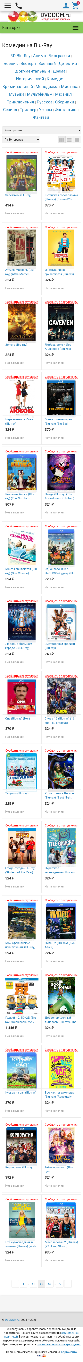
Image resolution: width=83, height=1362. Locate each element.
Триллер (28, 109)
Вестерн (28, 63)
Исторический (30, 78)
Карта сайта (69, 1352)
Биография (59, 55)
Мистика (69, 86)
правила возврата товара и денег (59, 1344)
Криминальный (17, 86)
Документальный (32, 71)
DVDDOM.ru (12, 1319)
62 (41, 1283)
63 (49, 1283)
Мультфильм (40, 94)
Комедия (56, 78)
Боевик (11, 63)
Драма (59, 71)
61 (33, 1283)
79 (59, 1283)
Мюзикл (63, 94)
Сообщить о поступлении (21, 152)
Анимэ (39, 55)
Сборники (64, 102)
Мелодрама (47, 86)
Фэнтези (41, 117)
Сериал (10, 109)
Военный (47, 63)
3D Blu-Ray (20, 55)
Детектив (67, 63)
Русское (45, 102)
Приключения (20, 102)
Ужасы (45, 109)
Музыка (16, 94)
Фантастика (66, 109)
